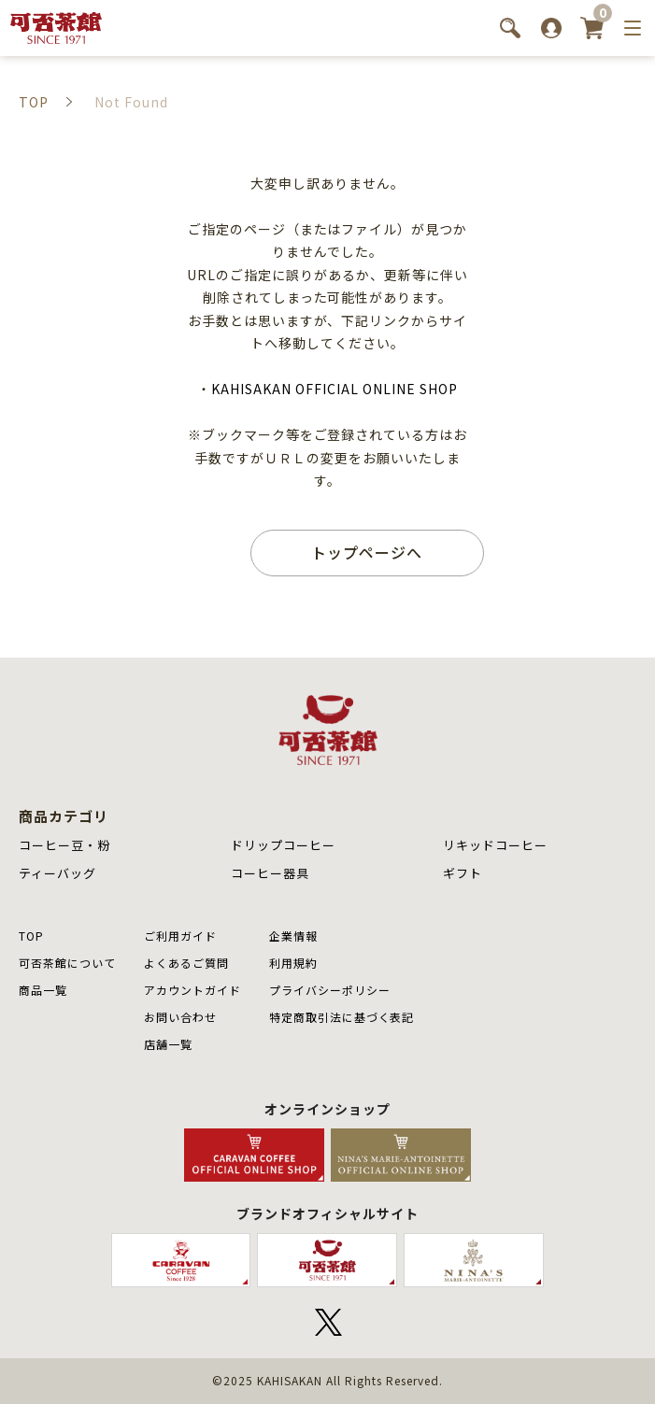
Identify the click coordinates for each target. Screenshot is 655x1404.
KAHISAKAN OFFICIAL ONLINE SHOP (334, 388)
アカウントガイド (192, 990)
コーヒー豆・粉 (64, 845)
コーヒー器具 (270, 873)
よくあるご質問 (186, 963)
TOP (31, 935)
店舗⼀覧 (168, 1044)
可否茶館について (67, 963)
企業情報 (293, 935)
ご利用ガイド (180, 935)
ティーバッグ (57, 873)
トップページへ (366, 552)
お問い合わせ (180, 1017)
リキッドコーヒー (495, 845)
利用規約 (293, 963)
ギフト (462, 873)
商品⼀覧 (43, 990)
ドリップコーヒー (283, 845)
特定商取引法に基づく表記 (342, 1017)
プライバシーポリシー (330, 990)
